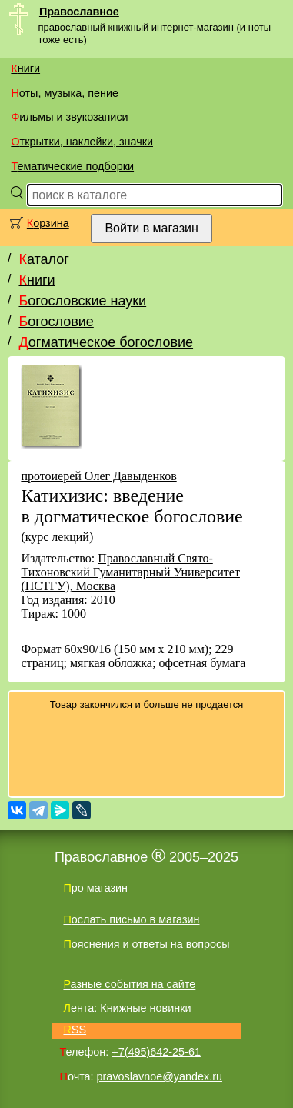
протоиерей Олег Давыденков (98, 475)
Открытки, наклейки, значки (82, 141)
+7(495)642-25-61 (156, 1052)
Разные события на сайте (129, 984)
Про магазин (95, 888)
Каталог (43, 259)
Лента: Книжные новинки (127, 1008)
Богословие (55, 321)
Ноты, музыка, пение (64, 93)
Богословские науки (82, 301)
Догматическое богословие (105, 342)
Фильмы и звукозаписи (69, 117)
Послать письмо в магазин (131, 919)
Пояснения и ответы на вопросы (146, 944)
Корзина (48, 223)
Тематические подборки (72, 166)
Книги (25, 68)
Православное (79, 11)
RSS (74, 1029)
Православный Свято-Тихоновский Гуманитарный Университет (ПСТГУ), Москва (130, 572)
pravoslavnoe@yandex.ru (159, 1076)
